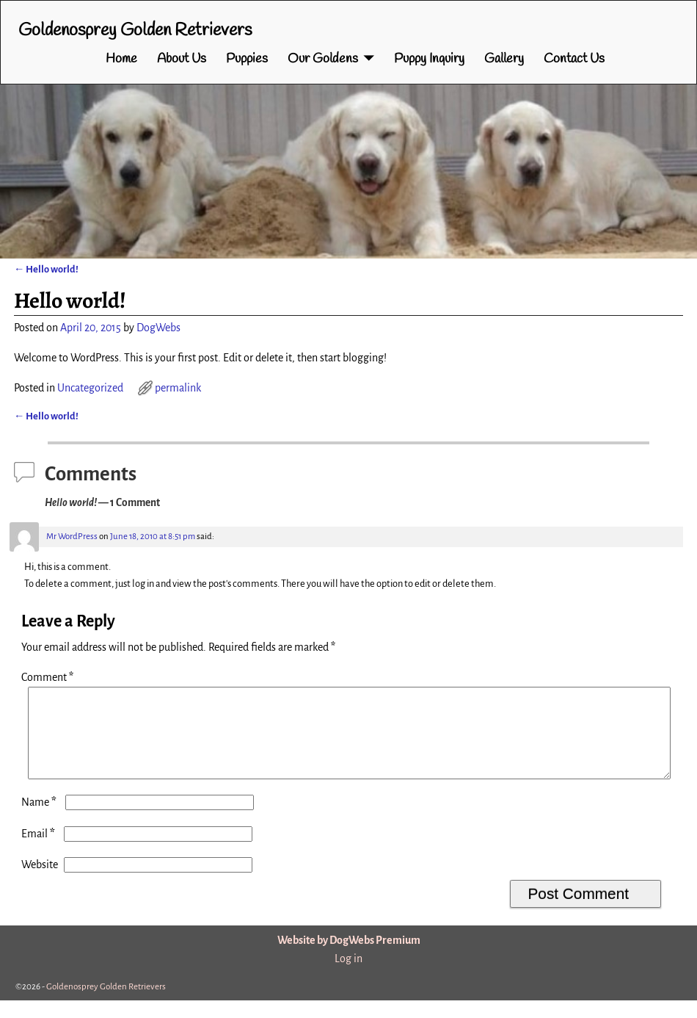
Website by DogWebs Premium (348, 958)
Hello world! (46, 269)
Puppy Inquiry (429, 59)
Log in (348, 976)
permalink (178, 388)
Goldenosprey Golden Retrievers (135, 31)
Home (121, 59)
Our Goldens (323, 59)
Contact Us (574, 59)
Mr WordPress (72, 536)
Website (39, 882)
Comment (48, 677)
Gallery (504, 59)
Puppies (247, 59)
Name (40, 820)
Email (39, 851)
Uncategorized (90, 388)
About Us (181, 59)
